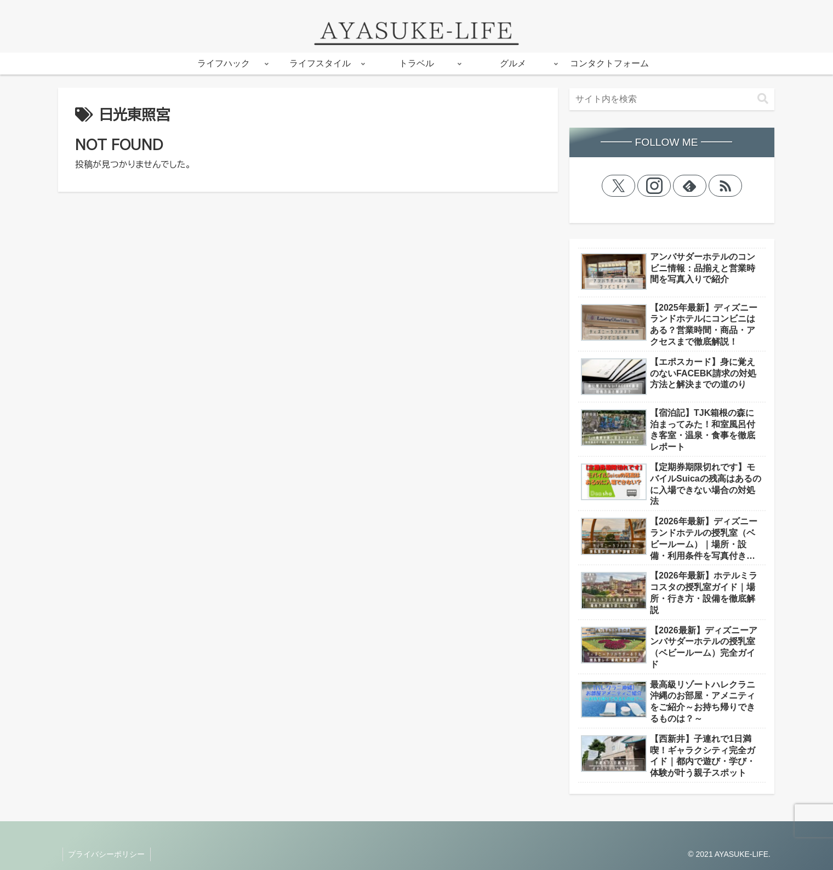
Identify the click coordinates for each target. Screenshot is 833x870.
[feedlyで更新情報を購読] (690, 186)
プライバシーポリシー (107, 854)
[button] (763, 99)
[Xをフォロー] (619, 186)
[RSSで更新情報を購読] (726, 186)
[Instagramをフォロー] (654, 186)
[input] (671, 99)
